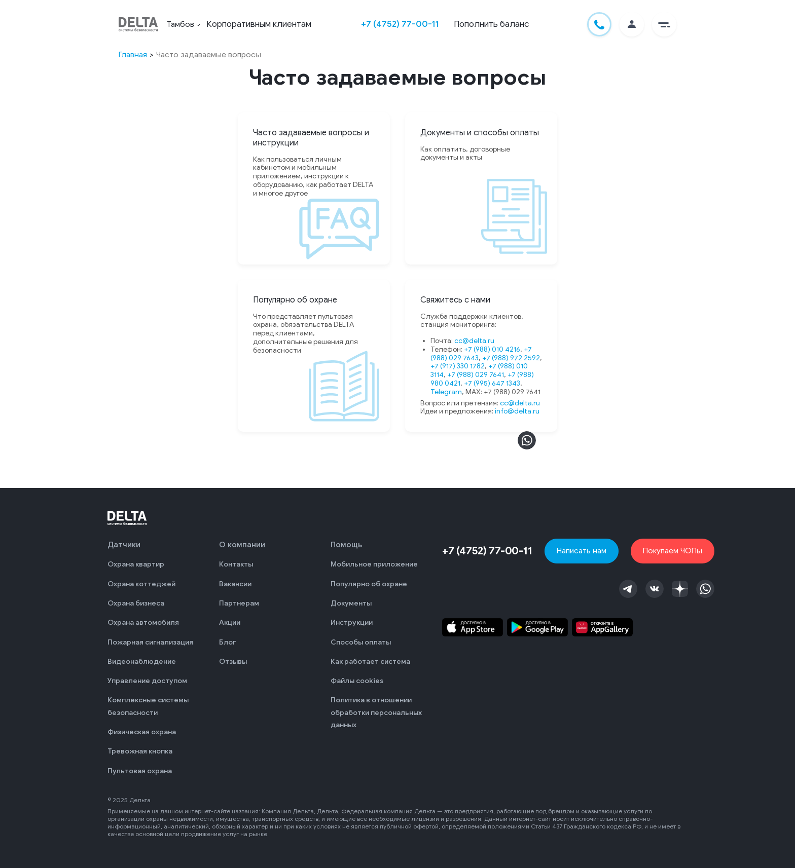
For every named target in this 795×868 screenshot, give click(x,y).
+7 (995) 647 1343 (492, 383)
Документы (351, 603)
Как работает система (370, 661)
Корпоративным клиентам (258, 24)
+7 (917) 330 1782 (457, 366)
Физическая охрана (141, 732)
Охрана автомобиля (143, 622)
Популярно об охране (369, 584)
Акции (229, 622)
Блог (227, 642)
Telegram (446, 392)
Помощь (346, 544)
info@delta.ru (517, 411)
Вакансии (235, 584)
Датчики (123, 544)
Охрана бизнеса (135, 603)
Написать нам (581, 550)
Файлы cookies (357, 680)
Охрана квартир (135, 564)
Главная (133, 54)
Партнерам (239, 603)
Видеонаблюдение (141, 661)
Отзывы (233, 661)
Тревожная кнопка (139, 751)
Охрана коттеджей (141, 584)
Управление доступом (147, 680)
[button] (664, 24)
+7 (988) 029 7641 (475, 374)
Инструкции (352, 622)
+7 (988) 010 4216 (492, 349)
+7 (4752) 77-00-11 (400, 24)
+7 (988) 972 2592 (511, 358)
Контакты (236, 564)
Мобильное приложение (374, 564)
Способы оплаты (361, 642)
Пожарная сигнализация (150, 642)
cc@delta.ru (474, 340)
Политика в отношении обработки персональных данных (376, 712)
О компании (242, 544)
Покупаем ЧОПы (672, 550)
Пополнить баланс (491, 24)
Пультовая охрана (139, 771)
